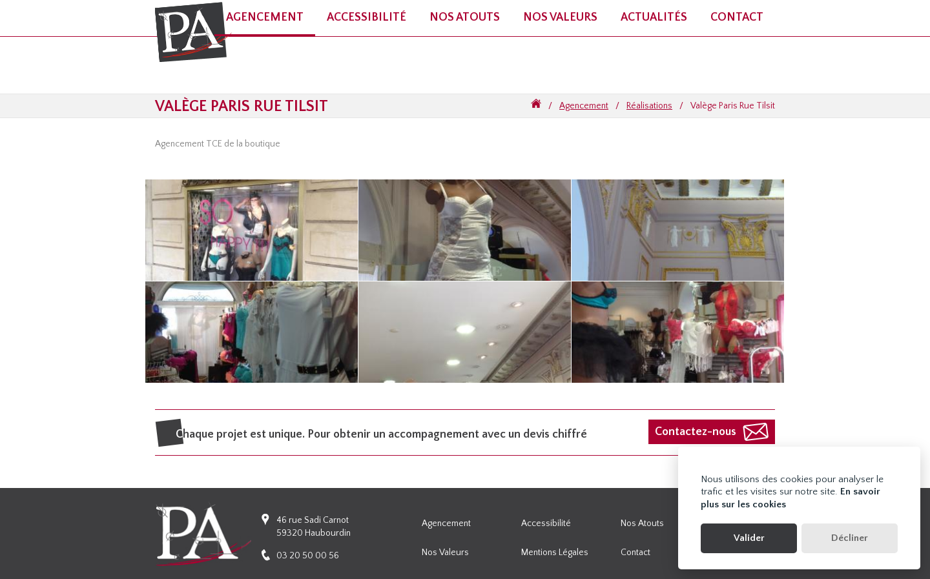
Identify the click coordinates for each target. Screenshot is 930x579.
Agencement (583, 106)
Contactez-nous (695, 431)
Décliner (849, 538)
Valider (749, 538)
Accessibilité (546, 523)
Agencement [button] (265, 17)
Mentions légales (554, 552)
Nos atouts (464, 17)
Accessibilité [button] (366, 17)
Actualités (654, 17)
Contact (736, 17)
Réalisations (649, 106)
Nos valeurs (560, 17)
